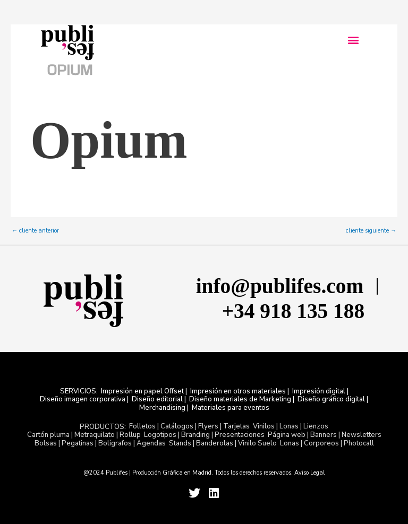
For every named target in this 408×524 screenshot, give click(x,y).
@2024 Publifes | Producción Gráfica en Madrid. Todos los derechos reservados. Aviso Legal (204, 473)
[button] (353, 40)
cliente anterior (35, 231)
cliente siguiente (371, 231)
